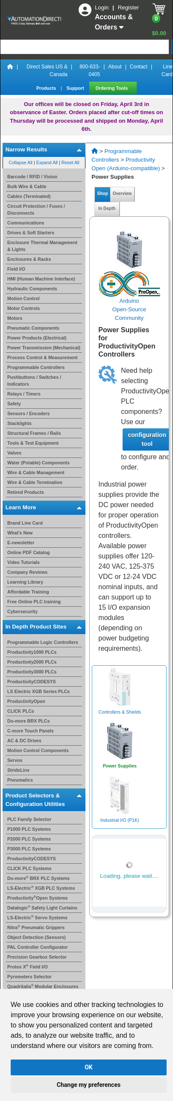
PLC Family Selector (29, 819)
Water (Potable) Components (38, 462)
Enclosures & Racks (29, 259)
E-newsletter (20, 542)
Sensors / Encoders (28, 413)
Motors (15, 318)
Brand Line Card (25, 522)
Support (76, 88)
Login (102, 7)
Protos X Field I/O (27, 966)
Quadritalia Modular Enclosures (42, 986)
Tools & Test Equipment (33, 443)
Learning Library (25, 581)
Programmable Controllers (36, 367)
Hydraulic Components (32, 288)
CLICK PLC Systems (29, 868)
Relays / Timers (24, 393)
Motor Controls (23, 308)
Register (128, 7)
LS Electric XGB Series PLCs (38, 691)
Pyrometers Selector (29, 976)
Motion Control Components (38, 750)
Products (46, 88)
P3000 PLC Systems (29, 848)
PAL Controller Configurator (37, 947)
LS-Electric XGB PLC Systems (41, 888)
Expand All (47, 162)
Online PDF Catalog (28, 552)
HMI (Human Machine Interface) (41, 278)
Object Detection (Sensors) (36, 937)
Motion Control (23, 298)
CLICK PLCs (20, 711)
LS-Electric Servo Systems (37, 917)
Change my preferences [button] (88, 1084)
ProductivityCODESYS (31, 681)
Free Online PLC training (34, 601)
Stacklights (19, 423)
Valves (14, 452)
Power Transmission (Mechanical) (43, 347)
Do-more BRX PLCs (28, 720)
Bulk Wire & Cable (27, 186)
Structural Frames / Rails (34, 433)
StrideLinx (18, 770)
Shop (102, 193)
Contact (138, 67)
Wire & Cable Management (36, 472)
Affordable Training (28, 591)
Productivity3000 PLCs (32, 671)
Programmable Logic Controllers (42, 642)
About (114, 67)
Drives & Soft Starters (30, 232)
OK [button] (89, 1067)
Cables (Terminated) (29, 196)
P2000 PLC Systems (29, 838)
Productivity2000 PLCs (32, 661)
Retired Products (25, 492)
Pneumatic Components (33, 328)
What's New (19, 532)
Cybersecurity (22, 611)
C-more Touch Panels (30, 730)
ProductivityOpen (26, 701)
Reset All (70, 162)
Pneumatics (20, 779)
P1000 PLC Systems (29, 829)
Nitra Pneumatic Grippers (36, 927)
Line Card (167, 70)
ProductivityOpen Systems (37, 897)
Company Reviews (27, 572)
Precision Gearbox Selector (37, 956)
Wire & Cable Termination (34, 482)
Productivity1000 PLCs (32, 652)
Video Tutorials (23, 562)
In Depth (107, 208)
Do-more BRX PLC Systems (38, 878)
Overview (122, 193)
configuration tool (147, 439)
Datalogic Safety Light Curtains (42, 907)
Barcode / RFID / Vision (32, 176)
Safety (14, 403)
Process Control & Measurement (42, 357)
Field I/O (16, 269)
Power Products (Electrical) (37, 337)
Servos (15, 760)
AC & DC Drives (24, 740)
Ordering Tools (112, 88)
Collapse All (20, 162)
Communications (25, 222)
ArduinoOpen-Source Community (129, 309)
